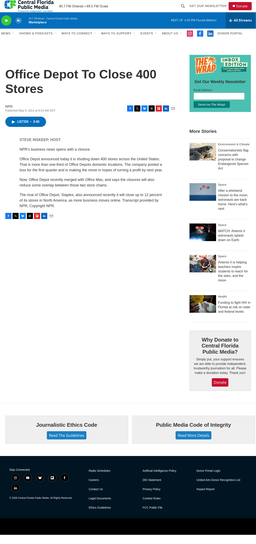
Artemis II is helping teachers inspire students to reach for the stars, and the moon (233, 280)
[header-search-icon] (185, 10)
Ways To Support (116, 42)
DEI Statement (152, 489)
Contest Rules (152, 507)
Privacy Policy (151, 498)
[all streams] (240, 29)
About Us (170, 42)
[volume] (18, 29)
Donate (244, 11)
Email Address (204, 99)
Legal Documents (100, 507)
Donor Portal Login (208, 480)
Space (222, 193)
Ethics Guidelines (100, 516)
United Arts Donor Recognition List (218, 489)
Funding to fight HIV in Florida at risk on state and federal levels (234, 316)
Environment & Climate (234, 153)
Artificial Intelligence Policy (159, 480)
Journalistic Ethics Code (66, 434)
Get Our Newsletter (210, 10)
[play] (6, 29)
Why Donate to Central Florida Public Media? (220, 355)
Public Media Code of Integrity (193, 434)
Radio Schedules (100, 480)
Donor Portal (230, 42)
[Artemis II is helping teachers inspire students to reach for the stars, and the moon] (202, 273)
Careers (94, 489)
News (6, 42)
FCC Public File (152, 516)
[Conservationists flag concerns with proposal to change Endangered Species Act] (202, 161)
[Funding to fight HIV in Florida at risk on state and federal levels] (202, 313)
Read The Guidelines (66, 444)
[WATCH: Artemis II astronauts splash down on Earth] (202, 241)
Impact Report (205, 498)
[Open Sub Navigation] (13, 42)
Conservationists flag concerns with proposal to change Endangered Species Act (233, 168)
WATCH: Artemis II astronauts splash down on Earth (231, 244)
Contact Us (96, 498)
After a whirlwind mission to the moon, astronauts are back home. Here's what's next (233, 209)
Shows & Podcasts (36, 42)
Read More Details (193, 444)
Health (222, 305)
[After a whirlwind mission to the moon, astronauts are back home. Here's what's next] (202, 201)
